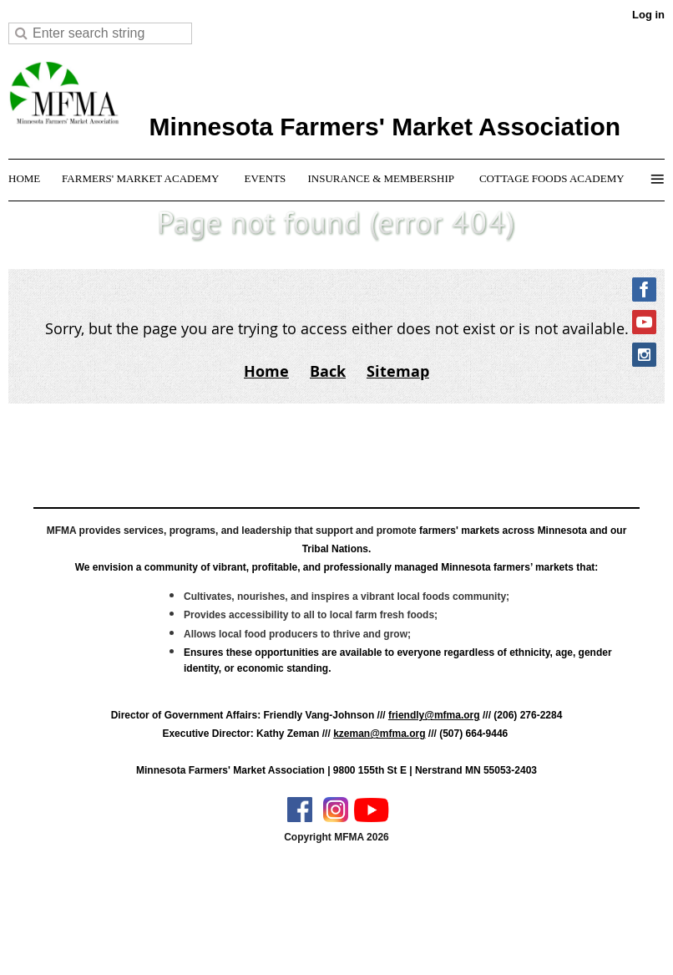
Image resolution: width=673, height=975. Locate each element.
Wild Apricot (515, 943)
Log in (648, 14)
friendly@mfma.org (434, 715)
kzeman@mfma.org (379, 733)
